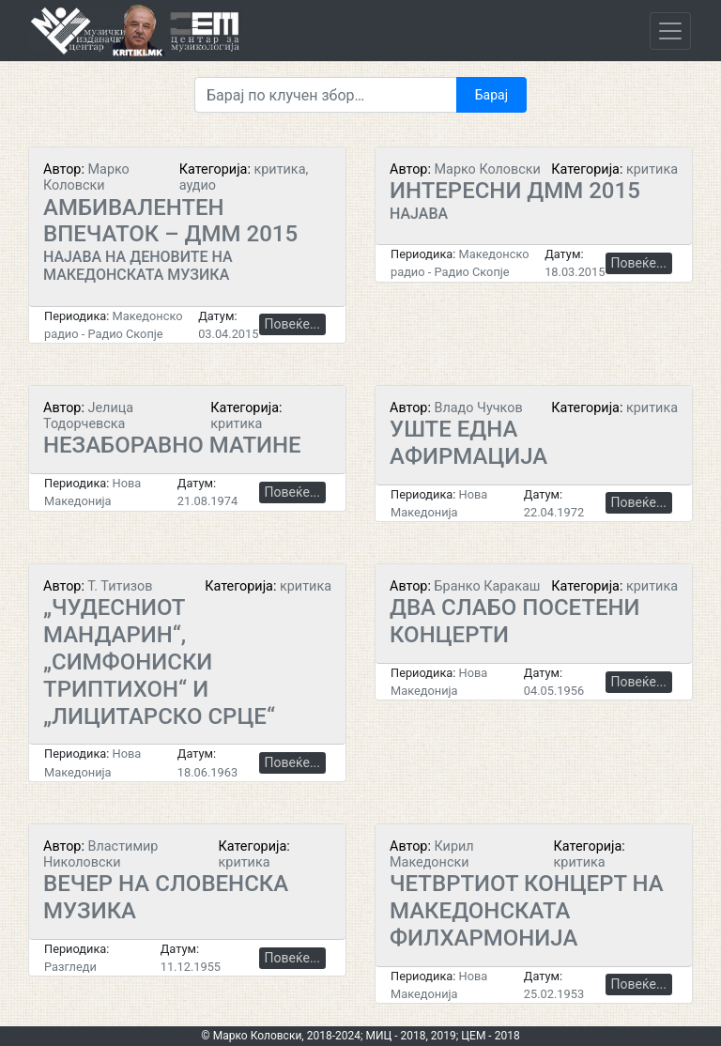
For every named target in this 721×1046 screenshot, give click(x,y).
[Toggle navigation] (670, 31)
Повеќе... (292, 323)
